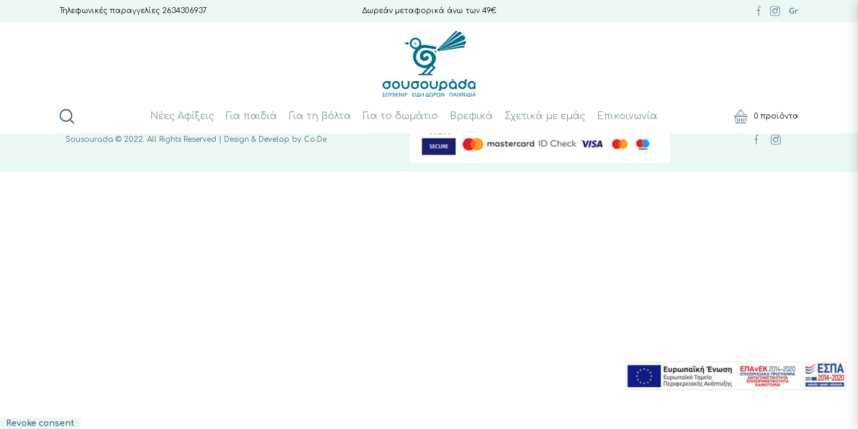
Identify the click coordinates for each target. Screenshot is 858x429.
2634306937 (184, 11)
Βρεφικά (471, 116)
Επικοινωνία (627, 116)
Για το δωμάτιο (400, 116)
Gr (793, 11)
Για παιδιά (251, 116)
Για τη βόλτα (320, 116)
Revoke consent (40, 423)
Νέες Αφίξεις (182, 116)
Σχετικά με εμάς (545, 116)
